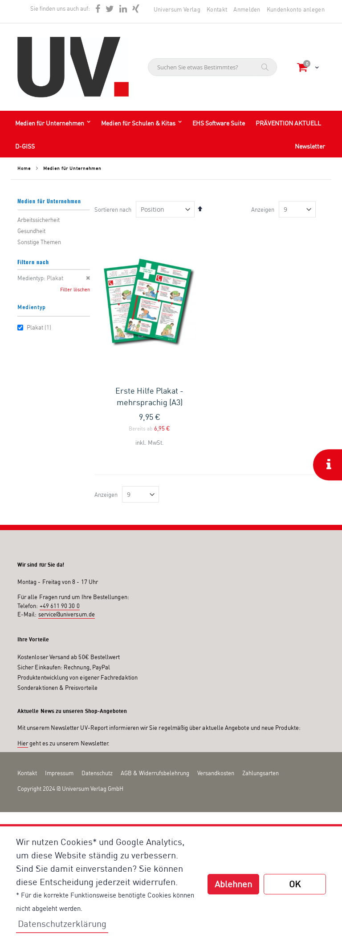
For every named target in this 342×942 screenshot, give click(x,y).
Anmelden (247, 9)
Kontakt (217, 9)
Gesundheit (31, 230)
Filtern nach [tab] (33, 262)
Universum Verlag (177, 9)
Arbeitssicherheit (38, 219)
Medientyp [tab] (31, 307)
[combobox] (212, 67)
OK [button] (295, 884)
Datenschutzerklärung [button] (62, 923)
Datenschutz (97, 773)
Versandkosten (215, 773)
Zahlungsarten (260, 773)
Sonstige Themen (39, 242)
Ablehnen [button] (233, 884)
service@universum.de (66, 614)
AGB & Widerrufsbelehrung (155, 773)
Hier (22, 743)
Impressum (59, 773)
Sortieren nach (112, 209)
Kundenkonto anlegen (296, 9)
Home (24, 168)
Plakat (35, 327)
